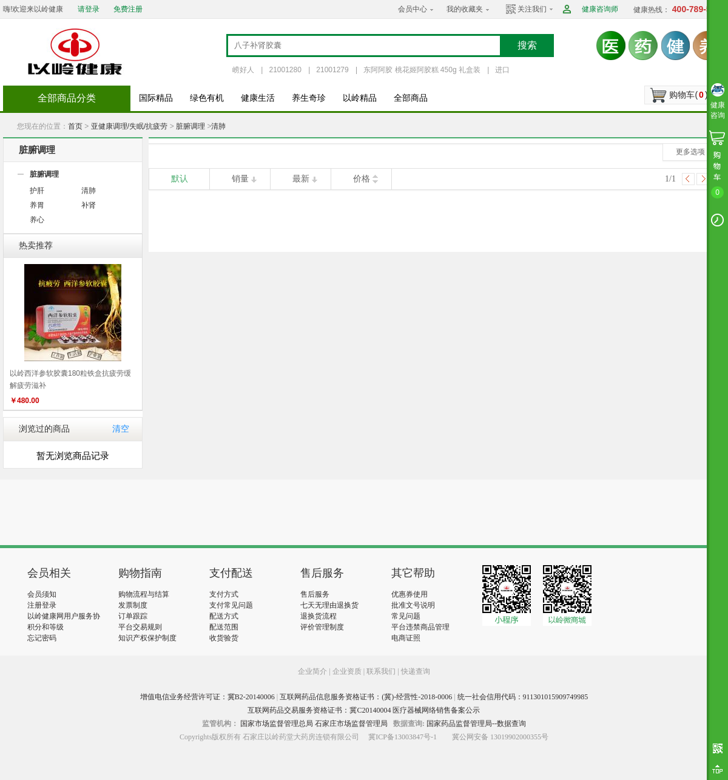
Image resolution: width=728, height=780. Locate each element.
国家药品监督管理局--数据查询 (476, 723)
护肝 (37, 190)
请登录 (88, 9)
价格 (361, 178)
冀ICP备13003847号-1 (402, 737)
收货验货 (223, 638)
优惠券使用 (409, 594)
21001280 (285, 70)
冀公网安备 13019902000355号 (500, 737)
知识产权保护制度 (147, 638)
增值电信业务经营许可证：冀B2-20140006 (207, 697)
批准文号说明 (413, 605)
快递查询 (415, 671)
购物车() (688, 95)
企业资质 (347, 671)
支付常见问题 (231, 605)
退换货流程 (318, 616)
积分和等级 (45, 627)
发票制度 (132, 605)
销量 (240, 178)
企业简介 (313, 671)
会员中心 (412, 9)
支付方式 (223, 594)
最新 (300, 178)
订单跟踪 (132, 616)
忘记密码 (41, 638)
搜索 (527, 45)
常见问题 (405, 616)
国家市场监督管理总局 (276, 723)
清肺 (218, 126)
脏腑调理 (190, 126)
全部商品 (411, 98)
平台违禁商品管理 (420, 627)
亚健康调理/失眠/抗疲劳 (129, 126)
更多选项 (690, 152)
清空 (120, 428)
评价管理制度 (322, 627)
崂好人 (243, 70)
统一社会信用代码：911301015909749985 (522, 697)
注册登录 (41, 605)
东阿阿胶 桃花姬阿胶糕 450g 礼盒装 (421, 70)
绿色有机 (207, 98)
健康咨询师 (600, 9)
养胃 (37, 205)
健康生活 (258, 98)
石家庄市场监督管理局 (351, 723)
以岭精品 (360, 98)
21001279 (332, 70)
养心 (37, 219)
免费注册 (128, 9)
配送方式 (223, 616)
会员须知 (41, 594)
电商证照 (405, 638)
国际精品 (156, 98)
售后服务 (314, 594)
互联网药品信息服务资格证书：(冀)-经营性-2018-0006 (366, 697)
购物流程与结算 (143, 594)
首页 (75, 126)
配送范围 (223, 627)
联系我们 (381, 671)
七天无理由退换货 (329, 605)
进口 (502, 70)
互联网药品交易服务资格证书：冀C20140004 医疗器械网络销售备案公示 (364, 710)
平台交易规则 (140, 627)
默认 (179, 178)
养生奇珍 (309, 98)
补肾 (88, 205)
